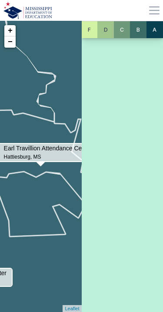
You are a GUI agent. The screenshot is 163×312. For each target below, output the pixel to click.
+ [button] (10, 31)
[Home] (27, 10)
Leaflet (72, 308)
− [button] (10, 42)
